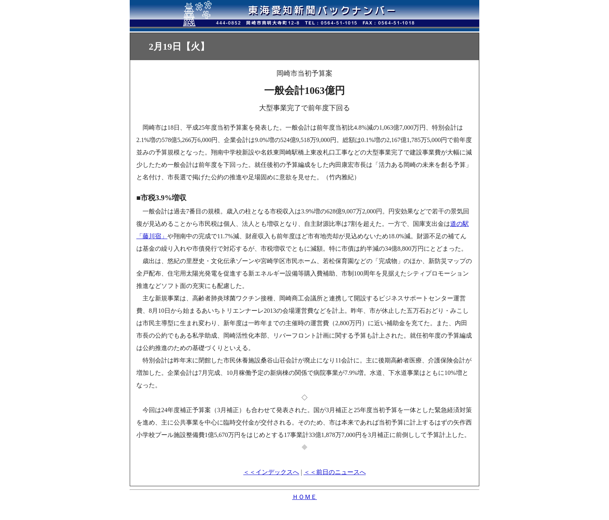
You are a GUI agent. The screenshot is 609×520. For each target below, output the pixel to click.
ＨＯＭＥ (304, 497)
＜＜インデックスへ (271, 472)
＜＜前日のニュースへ (335, 472)
